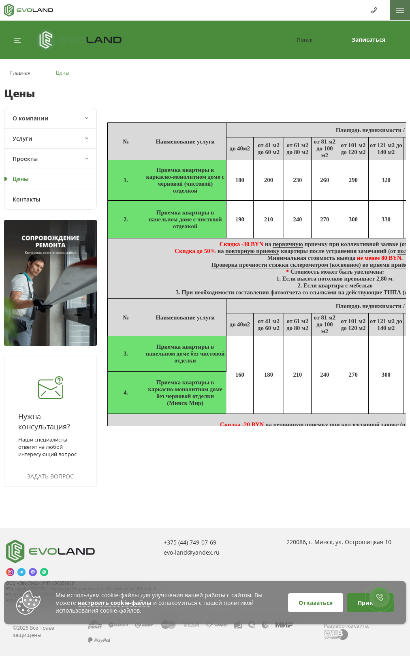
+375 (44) (190, 542)
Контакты (26, 199)
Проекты (25, 159)
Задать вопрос (50, 476)
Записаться (368, 39)
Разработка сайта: (346, 625)
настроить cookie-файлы (115, 603)
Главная (20, 72)
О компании (31, 118)
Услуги (22, 138)
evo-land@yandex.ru (192, 552)
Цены (21, 179)
